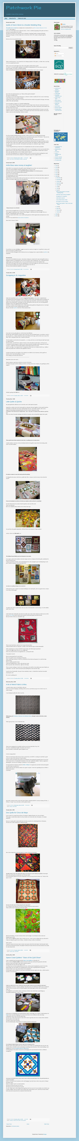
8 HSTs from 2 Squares (58, 89)
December (58, 177)
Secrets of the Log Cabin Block (58, 110)
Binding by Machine (57, 91)
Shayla (11, 806)
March (57, 208)
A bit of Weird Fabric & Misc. (16, 684)
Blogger (44, 1134)
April (57, 206)
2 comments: (26, 157)
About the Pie (12, 18)
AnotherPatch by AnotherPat (58, 147)
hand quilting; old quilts (18, 159)
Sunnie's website (58, 157)
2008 (56, 214)
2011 (56, 172)
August (58, 184)
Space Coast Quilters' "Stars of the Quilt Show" (23, 958)
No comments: (26, 269)
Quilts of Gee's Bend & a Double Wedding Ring (23, 25)
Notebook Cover (58, 101)
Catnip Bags (57, 93)
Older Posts (46, 1124)
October (58, 181)
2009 (56, 176)
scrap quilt (25, 159)
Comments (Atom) (15, 1126)
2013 (56, 169)
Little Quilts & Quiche (14, 402)
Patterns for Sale (22, 18)
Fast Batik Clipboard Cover (58, 96)
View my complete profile (66, 29)
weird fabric (15, 806)
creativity (11, 1120)
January (58, 211)
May (57, 190)
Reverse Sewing (58, 107)
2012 (56, 170)
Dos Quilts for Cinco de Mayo (17, 813)
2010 (56, 174)
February (58, 210)
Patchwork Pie (23, 7)
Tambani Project (58, 158)
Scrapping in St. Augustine (16, 275)
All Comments (58, 55)
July (57, 186)
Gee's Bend (12, 159)
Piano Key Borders (57, 104)
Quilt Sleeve (57, 106)
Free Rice (57, 151)
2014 (56, 167)
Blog (6, 18)
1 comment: (26, 950)
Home (28, 1124)
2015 (56, 165)
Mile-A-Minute (26, 764)
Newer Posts (9, 1124)
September (58, 183)
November (58, 179)
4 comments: (26, 678)
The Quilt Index (58, 160)
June (57, 188)
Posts (56, 53)
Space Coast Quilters (22, 1120)
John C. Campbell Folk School (58, 154)
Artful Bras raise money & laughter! (19, 165)
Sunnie (63, 24)
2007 (56, 215)
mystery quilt (12, 951)
